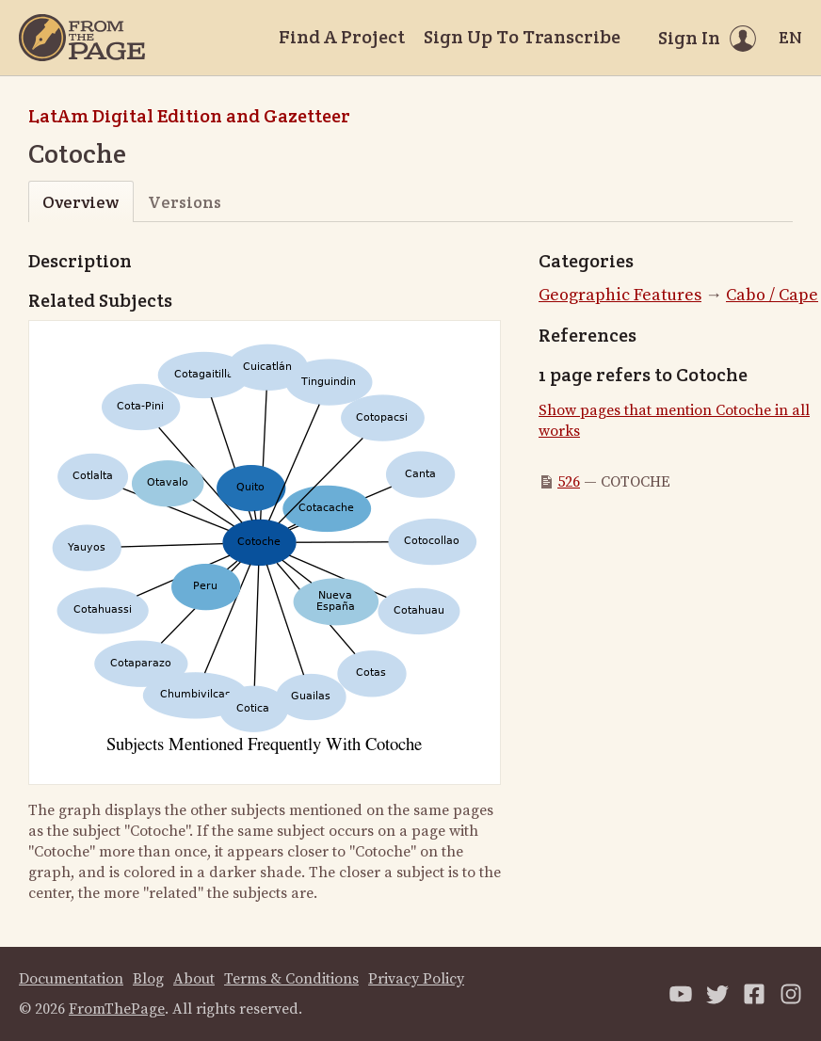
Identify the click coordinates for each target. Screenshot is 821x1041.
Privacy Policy (416, 978)
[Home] (82, 37)
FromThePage (117, 1009)
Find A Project (342, 36)
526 (568, 481)
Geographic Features (620, 295)
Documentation (71, 978)
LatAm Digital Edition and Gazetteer (189, 116)
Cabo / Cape (772, 295)
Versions (184, 202)
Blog (148, 978)
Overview (80, 202)
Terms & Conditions (291, 978)
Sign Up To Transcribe (522, 36)
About (194, 978)
